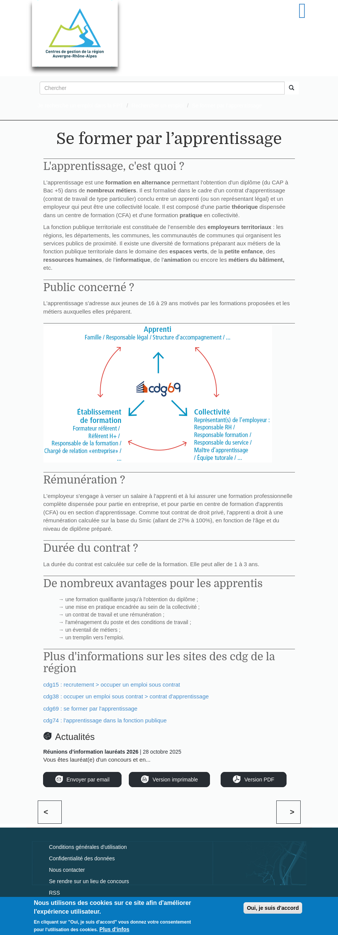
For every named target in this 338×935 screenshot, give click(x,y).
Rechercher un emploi (157, 105)
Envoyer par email (88, 779)
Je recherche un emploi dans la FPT (80, 105)
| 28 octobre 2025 (112, 752)
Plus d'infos (114, 930)
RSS (54, 893)
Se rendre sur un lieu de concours (89, 881)
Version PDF (259, 779)
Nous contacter (67, 870)
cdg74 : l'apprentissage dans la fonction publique (105, 720)
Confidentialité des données (82, 858)
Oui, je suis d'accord (273, 909)
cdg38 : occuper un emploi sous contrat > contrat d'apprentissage (126, 696)
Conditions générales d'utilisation (88, 847)
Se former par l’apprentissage (227, 105)
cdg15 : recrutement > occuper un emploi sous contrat (111, 684)
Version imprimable (175, 779)
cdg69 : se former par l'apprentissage (90, 708)
